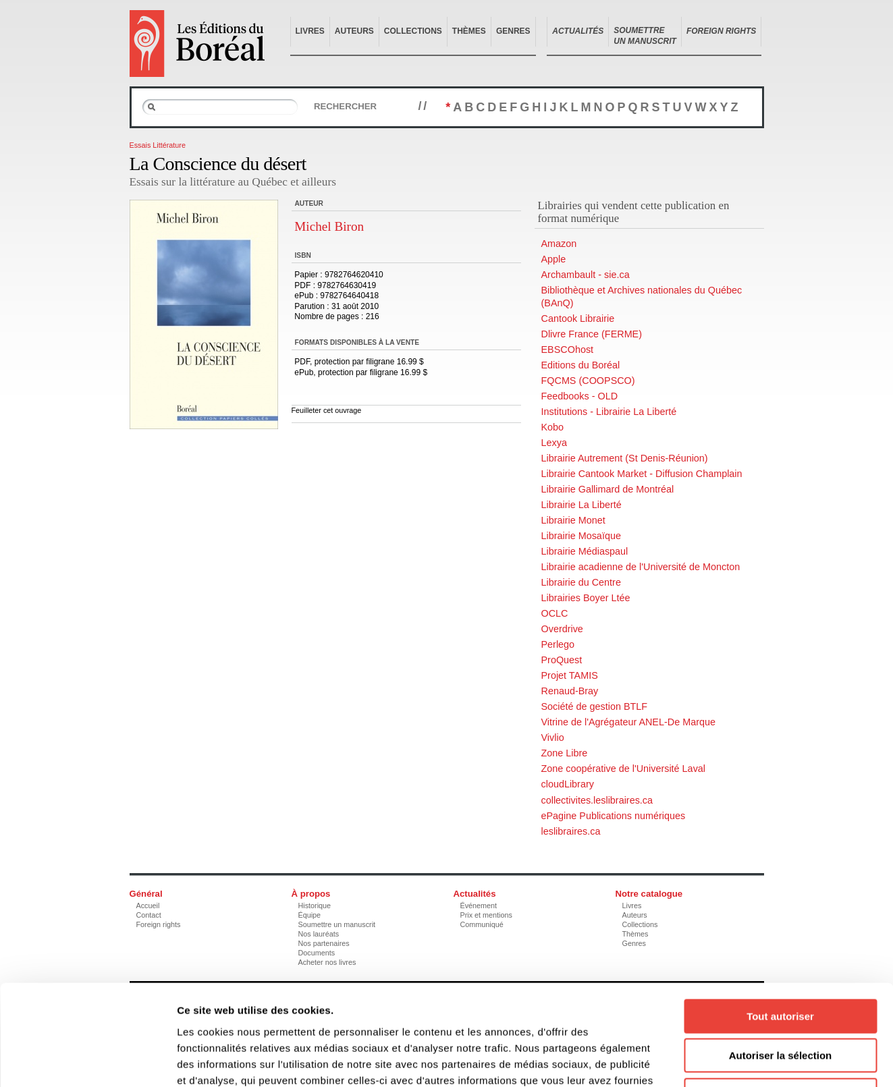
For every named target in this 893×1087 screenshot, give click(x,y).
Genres (513, 31)
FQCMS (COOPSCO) (588, 380)
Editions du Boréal (580, 365)
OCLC (554, 613)
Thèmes (469, 31)
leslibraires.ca (571, 831)
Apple (553, 259)
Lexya (554, 442)
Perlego (558, 644)
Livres (310, 31)
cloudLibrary (567, 784)
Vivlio (552, 737)
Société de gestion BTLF (594, 706)
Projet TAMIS (569, 675)
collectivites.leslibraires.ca (597, 800)
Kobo (552, 427)
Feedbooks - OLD (579, 396)
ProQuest (562, 659)
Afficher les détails (743, 1060)
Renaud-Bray (570, 691)
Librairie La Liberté (581, 504)
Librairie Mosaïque (581, 535)
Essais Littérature (158, 145)
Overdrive (562, 628)
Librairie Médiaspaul (584, 551)
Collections (413, 31)
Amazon (559, 243)
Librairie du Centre (581, 582)
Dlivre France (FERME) (592, 334)
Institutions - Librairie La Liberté (609, 411)
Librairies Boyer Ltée (585, 597)
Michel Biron (329, 226)
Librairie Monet (573, 520)
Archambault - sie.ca (585, 274)
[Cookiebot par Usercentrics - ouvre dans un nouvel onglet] (87, 1061)
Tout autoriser (780, 922)
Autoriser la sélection (780, 962)
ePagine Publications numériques (613, 815)
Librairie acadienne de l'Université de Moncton (640, 566)
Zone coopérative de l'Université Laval (623, 768)
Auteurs (354, 31)
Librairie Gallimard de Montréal (607, 489)
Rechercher (345, 106)
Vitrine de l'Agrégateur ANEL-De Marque (628, 722)
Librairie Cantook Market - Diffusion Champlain (641, 473)
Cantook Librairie (578, 318)
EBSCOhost (567, 349)
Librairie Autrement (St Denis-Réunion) (624, 458)
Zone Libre (564, 753)
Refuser (780, 1001)
